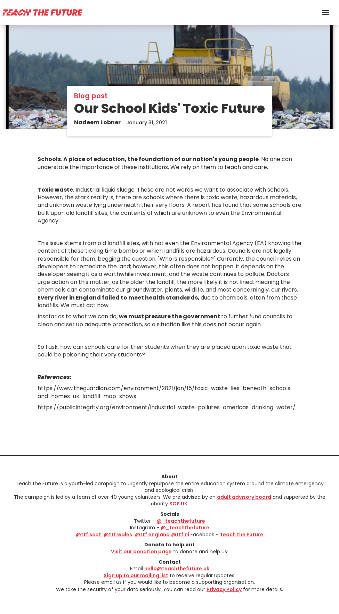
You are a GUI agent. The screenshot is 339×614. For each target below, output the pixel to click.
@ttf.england (152, 534)
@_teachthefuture (180, 521)
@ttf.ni (180, 534)
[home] (42, 12)
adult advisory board (244, 497)
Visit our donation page (141, 551)
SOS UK (178, 503)
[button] (325, 12)
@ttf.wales (118, 534)
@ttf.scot (89, 534)
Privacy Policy (224, 589)
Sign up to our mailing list (136, 575)
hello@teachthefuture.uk (176, 568)
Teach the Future (241, 534)
